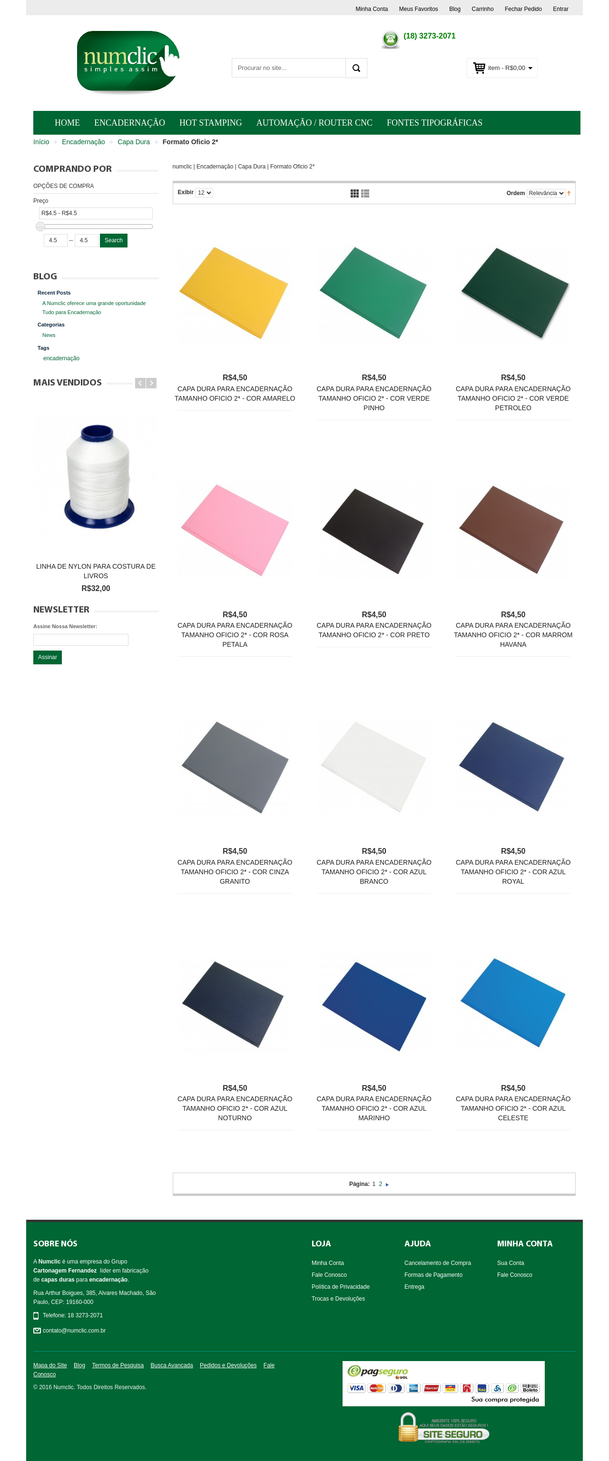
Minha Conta (371, 9)
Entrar (561, 9)
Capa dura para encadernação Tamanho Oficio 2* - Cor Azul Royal (513, 872)
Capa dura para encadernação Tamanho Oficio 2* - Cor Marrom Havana (513, 635)
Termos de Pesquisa (118, 1365)
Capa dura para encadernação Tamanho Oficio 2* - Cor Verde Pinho (374, 398)
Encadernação (83, 142)
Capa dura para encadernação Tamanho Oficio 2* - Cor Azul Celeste (513, 1108)
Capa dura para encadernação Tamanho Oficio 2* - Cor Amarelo (235, 393)
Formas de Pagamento (433, 1275)
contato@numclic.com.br (74, 1330)
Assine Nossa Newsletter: (65, 626)
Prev (140, 383)
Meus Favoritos (418, 9)
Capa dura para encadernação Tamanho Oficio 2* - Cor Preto (374, 630)
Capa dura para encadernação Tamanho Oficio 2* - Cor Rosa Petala (234, 635)
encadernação (61, 358)
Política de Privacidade (341, 1286)
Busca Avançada (172, 1365)
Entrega (414, 1286)
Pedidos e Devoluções (228, 1365)
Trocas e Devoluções (338, 1298)
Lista (365, 193)
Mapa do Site (50, 1365)
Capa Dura (134, 142)
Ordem (516, 193)
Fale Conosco (329, 1275)
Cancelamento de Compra (437, 1263)
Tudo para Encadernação (71, 312)
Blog (455, 9)
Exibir (186, 192)
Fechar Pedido (523, 9)
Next (151, 383)
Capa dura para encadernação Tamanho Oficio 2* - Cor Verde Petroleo (513, 398)
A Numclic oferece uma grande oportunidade (94, 303)
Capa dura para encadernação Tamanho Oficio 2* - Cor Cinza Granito (234, 872)
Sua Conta (510, 1263)
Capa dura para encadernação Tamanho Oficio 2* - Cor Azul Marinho (374, 1108)
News (49, 335)
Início (41, 142)
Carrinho (483, 9)
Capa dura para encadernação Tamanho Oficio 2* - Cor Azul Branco (374, 872)
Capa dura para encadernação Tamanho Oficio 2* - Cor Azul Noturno (234, 1108)
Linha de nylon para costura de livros (96, 571)
